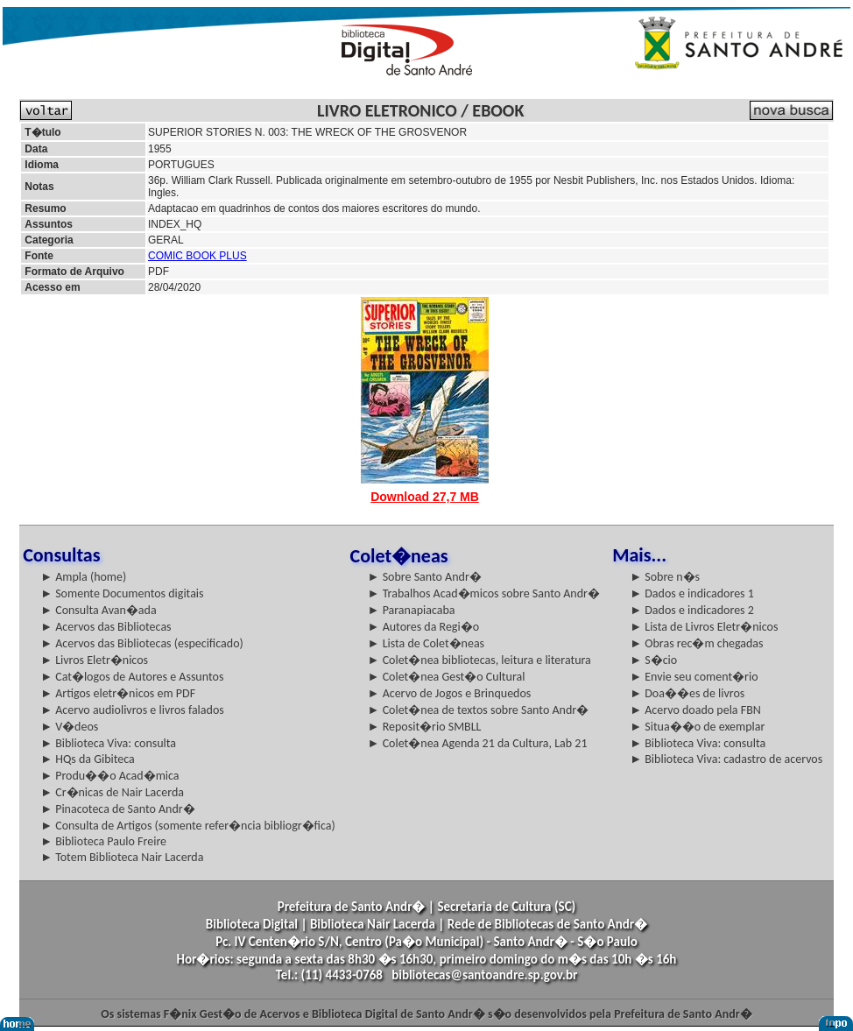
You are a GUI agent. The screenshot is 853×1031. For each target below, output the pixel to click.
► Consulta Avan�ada (98, 610)
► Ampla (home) (83, 576)
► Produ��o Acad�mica (109, 775)
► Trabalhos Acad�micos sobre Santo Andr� (484, 593)
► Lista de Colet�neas (426, 643)
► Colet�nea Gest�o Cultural (446, 676)
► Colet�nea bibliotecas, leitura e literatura (479, 660)
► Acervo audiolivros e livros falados (132, 710)
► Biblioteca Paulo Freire (103, 841)
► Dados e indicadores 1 (692, 593)
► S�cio (653, 660)
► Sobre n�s (665, 576)
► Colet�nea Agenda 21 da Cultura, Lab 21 (478, 743)
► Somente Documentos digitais (121, 593)
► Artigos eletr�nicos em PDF (117, 693)
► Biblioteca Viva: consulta (108, 743)
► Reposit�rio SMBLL (425, 726)
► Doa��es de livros (687, 693)
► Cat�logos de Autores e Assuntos (131, 676)
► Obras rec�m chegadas (696, 643)
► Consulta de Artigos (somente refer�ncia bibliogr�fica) (187, 825)
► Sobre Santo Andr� (425, 576)
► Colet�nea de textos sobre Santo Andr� (478, 710)
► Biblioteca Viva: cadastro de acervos (726, 759)
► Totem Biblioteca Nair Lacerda (121, 857)
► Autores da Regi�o (423, 626)
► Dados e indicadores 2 (692, 610)
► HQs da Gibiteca (87, 759)
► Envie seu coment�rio (694, 676)
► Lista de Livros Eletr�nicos (704, 626)
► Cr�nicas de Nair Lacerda (112, 792)
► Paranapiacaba (411, 610)
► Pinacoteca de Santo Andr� (117, 808)
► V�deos (69, 726)
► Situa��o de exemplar (697, 726)
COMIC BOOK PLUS (197, 256)
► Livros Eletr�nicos (94, 660)
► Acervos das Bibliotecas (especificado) (141, 643)
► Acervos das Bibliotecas (105, 626)
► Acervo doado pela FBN (695, 710)
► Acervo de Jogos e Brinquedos (450, 693)
